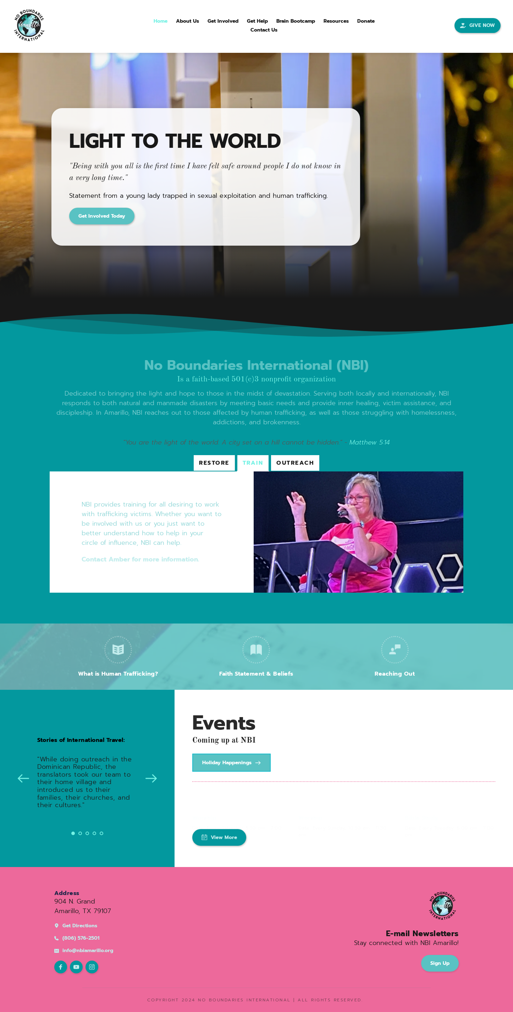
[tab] (214, 462)
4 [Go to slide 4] (94, 833)
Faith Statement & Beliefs (256, 674)
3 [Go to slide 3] (87, 833)
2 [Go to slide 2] (80, 833)
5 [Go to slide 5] (101, 833)
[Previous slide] (23, 778)
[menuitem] (160, 21)
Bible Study (421, 811)
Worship (204, 811)
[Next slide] (151, 778)
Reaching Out (395, 674)
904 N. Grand (74, 901)
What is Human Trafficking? (118, 674)
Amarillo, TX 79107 (82, 911)
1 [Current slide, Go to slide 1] (73, 833)
